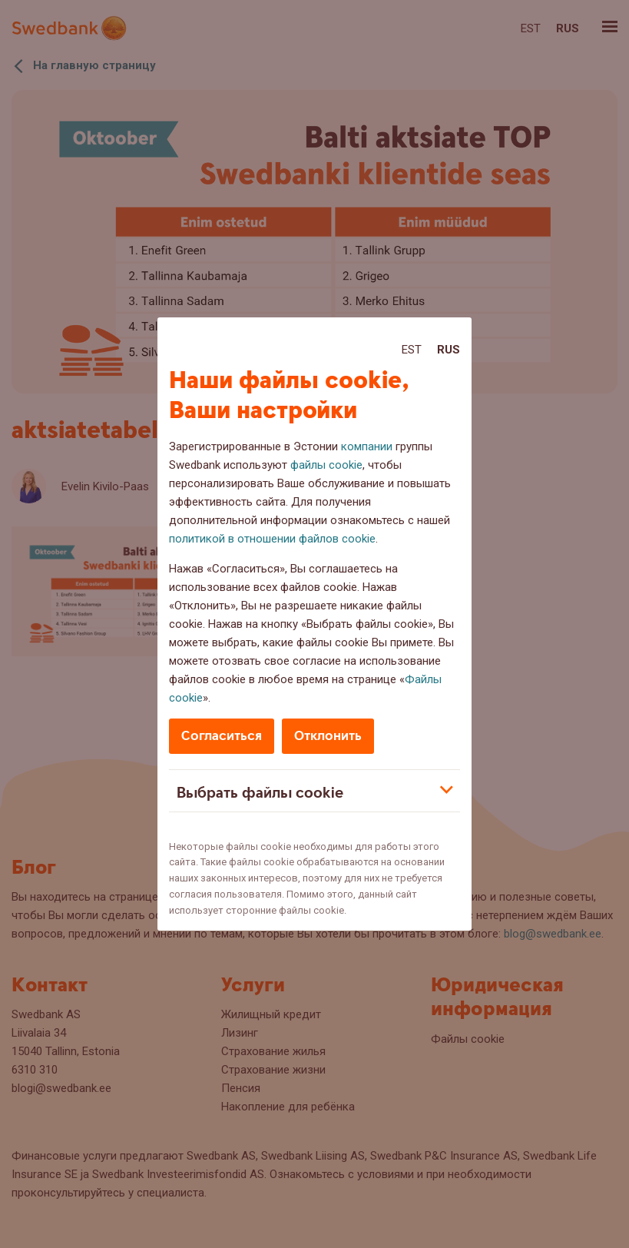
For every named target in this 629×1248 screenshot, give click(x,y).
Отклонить (328, 736)
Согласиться (221, 736)
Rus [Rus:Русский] (448, 350)
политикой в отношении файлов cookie (272, 539)
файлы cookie (326, 465)
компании (366, 446)
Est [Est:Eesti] (412, 350)
